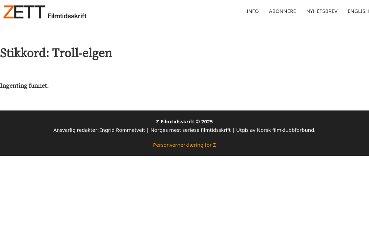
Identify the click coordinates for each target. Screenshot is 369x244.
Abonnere (282, 10)
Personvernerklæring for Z (184, 144)
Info (253, 10)
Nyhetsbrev (321, 10)
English (358, 10)
